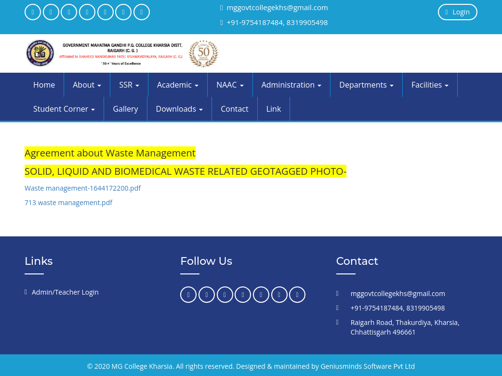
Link (273, 109)
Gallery (125, 109)
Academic (177, 84)
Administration (292, 84)
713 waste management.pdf (68, 202)
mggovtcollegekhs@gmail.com (274, 7)
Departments (366, 84)
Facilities (430, 84)
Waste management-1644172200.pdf (83, 188)
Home (44, 84)
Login (458, 11)
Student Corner (64, 109)
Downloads (179, 109)
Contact (234, 109)
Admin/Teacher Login (65, 292)
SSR (129, 84)
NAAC (230, 84)
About (87, 84)
